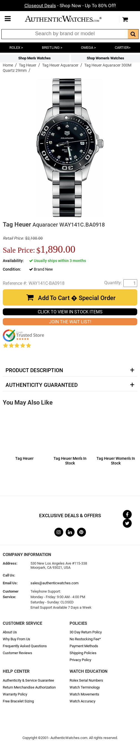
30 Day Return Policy (86, 632)
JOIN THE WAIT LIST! (70, 321)
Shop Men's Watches (34, 58)
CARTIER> (123, 47)
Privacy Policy (80, 660)
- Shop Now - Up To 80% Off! (70, 5)
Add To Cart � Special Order (77, 297)
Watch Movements (84, 694)
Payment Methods (84, 646)
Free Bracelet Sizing (18, 701)
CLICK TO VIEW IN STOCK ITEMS (70, 311)
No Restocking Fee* (85, 639)
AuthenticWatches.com (68, 18)
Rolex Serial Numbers (86, 680)
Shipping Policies (83, 653)
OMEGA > (88, 47)
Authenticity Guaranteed (42, 385)
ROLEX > (16, 47)
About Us (10, 632)
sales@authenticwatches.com (54, 583)
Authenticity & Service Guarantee (28, 680)
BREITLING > (52, 47)
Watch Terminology (85, 687)
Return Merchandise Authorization (29, 687)
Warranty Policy (15, 694)
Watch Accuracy (82, 701)
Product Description (34, 370)
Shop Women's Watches (105, 58)
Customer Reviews (17, 653)
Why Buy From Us (16, 639)
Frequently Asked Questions (25, 646)
